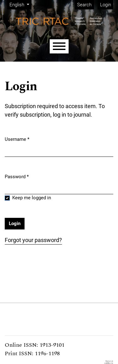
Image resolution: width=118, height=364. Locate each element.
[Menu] (59, 46)
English (20, 4)
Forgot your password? (33, 240)
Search (84, 5)
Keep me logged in (31, 198)
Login (105, 5)
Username (17, 139)
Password (17, 176)
